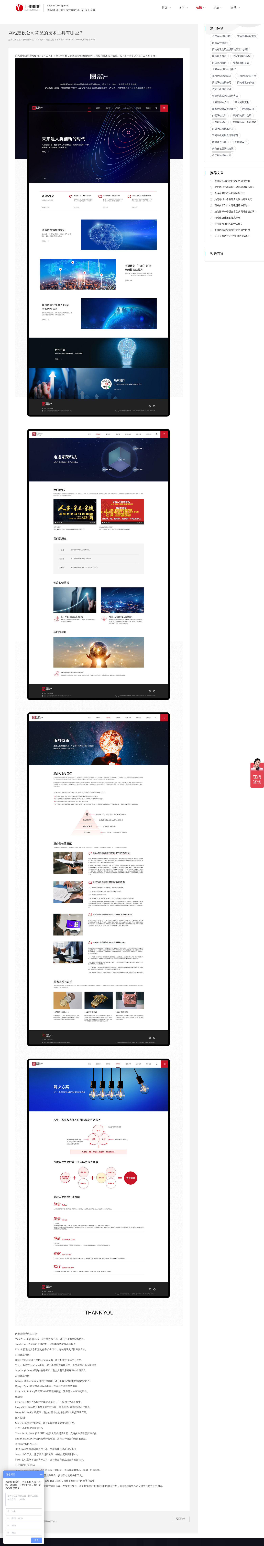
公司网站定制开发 (246, 76)
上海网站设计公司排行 (224, 69)
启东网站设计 (219, 122)
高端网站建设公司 (221, 82)
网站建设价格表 (241, 62)
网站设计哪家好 (220, 43)
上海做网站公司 (220, 102)
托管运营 (50, 39)
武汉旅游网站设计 (242, 56)
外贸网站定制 (219, 115)
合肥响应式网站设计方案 (225, 95)
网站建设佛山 (249, 109)
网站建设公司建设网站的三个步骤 (230, 49)
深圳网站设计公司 (242, 115)
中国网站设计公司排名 (244, 122)
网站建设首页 (29, 39)
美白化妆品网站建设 (223, 148)
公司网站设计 (240, 142)
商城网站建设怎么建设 (224, 109)
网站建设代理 (219, 142)
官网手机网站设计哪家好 (225, 135)
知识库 (41, 39)
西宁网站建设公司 (221, 155)
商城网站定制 (242, 102)
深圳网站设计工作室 (223, 129)
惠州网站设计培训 (221, 76)
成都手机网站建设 (221, 89)
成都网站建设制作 (221, 36)
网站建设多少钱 (245, 82)
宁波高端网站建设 (246, 36)
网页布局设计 (219, 62)
